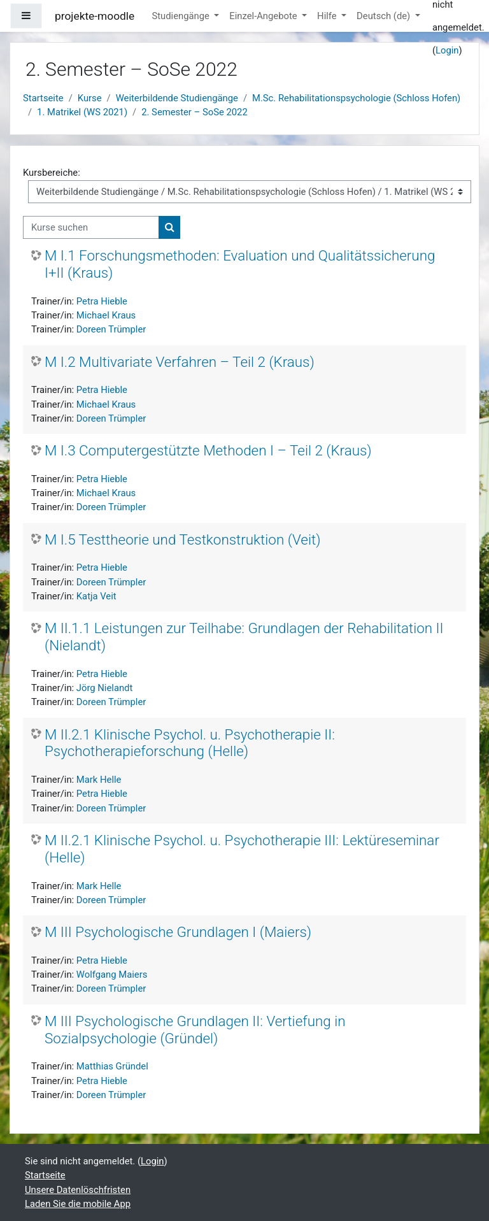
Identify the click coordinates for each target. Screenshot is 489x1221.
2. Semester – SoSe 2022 (194, 112)
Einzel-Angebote (264, 16)
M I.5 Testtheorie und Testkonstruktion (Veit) (183, 539)
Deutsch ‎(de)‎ (385, 16)
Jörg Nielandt (104, 688)
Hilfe (328, 16)
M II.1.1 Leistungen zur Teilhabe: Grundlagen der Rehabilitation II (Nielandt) (244, 636)
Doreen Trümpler (111, 329)
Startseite (43, 98)
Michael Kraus (106, 315)
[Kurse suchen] (91, 227)
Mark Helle (99, 779)
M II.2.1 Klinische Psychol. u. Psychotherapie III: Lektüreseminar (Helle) (242, 849)
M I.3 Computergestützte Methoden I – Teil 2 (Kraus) (208, 450)
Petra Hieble (101, 301)
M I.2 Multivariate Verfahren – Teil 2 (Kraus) (180, 361)
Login (447, 50)
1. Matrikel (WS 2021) (82, 112)
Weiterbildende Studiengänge (177, 98)
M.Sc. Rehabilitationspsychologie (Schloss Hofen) (356, 98)
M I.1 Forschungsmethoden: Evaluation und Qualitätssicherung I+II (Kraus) (240, 264)
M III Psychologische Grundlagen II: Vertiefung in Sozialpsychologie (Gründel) (195, 1029)
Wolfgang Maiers (111, 974)
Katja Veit (96, 596)
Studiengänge (181, 16)
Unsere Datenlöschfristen (78, 1190)
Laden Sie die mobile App (78, 1204)
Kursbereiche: (51, 172)
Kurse (90, 98)
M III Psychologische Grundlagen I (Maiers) (178, 932)
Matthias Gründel (112, 1066)
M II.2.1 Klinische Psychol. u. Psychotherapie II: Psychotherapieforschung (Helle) (190, 743)
